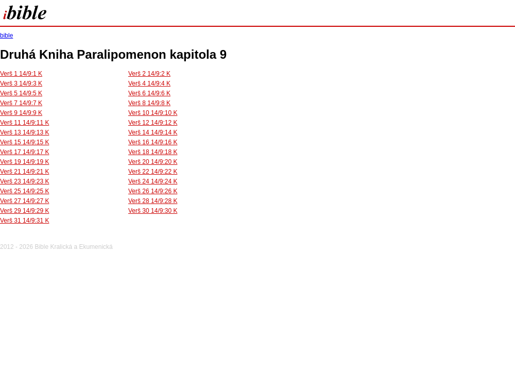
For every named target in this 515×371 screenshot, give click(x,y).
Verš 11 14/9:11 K (24, 122)
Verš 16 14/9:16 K (152, 142)
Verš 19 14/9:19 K (24, 161)
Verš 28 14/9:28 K (152, 201)
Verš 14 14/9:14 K (152, 132)
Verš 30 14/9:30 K (152, 210)
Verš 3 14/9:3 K (21, 83)
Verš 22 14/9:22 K (152, 171)
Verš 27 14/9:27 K (24, 201)
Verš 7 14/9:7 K (21, 103)
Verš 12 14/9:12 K (152, 122)
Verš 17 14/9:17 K (24, 152)
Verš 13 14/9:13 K (24, 132)
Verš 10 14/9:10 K (152, 112)
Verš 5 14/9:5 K (21, 93)
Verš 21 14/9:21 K (24, 171)
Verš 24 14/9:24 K (152, 181)
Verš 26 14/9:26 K (152, 191)
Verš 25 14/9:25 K (24, 191)
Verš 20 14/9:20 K (152, 161)
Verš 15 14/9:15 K (24, 142)
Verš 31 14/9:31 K (24, 220)
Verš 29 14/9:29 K (24, 210)
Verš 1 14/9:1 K (21, 73)
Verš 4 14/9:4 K (149, 83)
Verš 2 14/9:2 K (149, 73)
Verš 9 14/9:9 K (21, 112)
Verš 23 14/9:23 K (24, 181)
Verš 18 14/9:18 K (152, 152)
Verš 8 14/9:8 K (149, 103)
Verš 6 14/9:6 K (149, 93)
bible (6, 35)
